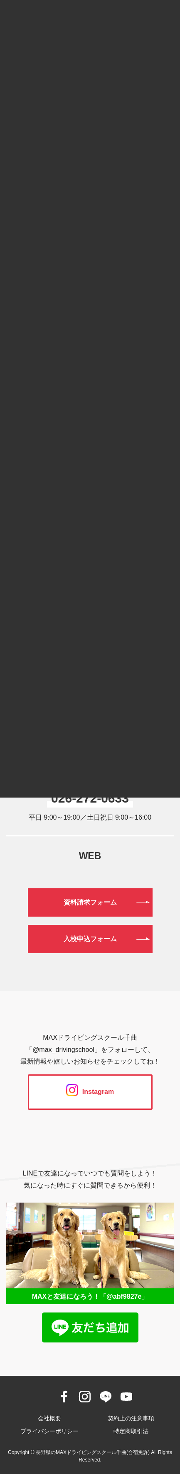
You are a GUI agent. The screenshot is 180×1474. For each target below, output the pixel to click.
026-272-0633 (90, 798)
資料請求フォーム (90, 902)
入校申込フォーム (90, 938)
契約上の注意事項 (131, 1418)
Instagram (90, 1091)
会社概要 (49, 1418)
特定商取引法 (130, 1431)
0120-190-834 (90, 755)
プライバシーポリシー (49, 1431)
